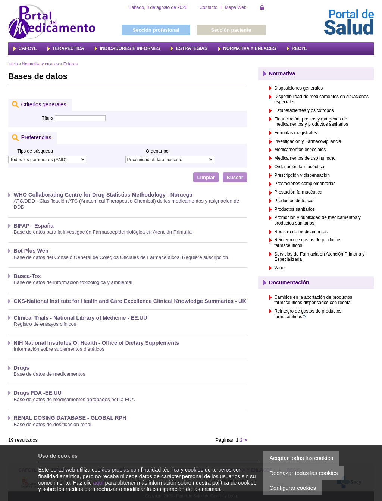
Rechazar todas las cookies (303, 473)
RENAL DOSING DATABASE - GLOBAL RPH (70, 418)
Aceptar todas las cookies (301, 458)
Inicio (13, 64)
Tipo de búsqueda (35, 151)
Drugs (21, 368)
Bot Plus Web (31, 251)
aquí (98, 483)
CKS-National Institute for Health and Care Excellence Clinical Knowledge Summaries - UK (130, 301)
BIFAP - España (34, 226)
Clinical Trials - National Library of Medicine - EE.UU (80, 318)
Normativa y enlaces (40, 64)
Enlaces (70, 64)
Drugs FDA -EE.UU (38, 393)
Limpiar (206, 177)
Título (47, 118)
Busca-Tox (27, 276)
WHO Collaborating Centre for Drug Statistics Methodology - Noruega (103, 195)
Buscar (234, 177)
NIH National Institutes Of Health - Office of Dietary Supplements (96, 343)
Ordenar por (158, 151)
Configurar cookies (292, 488)
